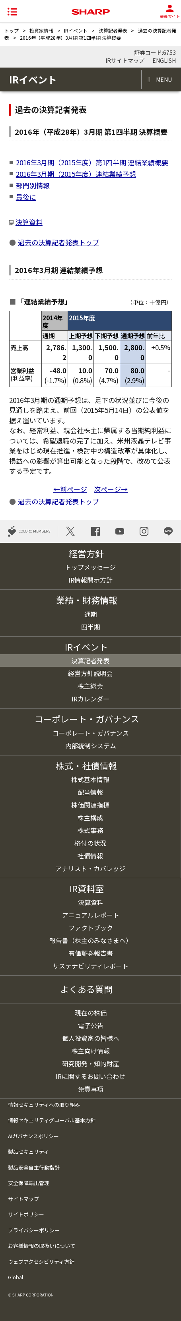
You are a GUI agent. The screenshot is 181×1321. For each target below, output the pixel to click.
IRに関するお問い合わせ (90, 1076)
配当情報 (90, 792)
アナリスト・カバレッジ (90, 868)
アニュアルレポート (90, 915)
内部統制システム (90, 745)
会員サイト (170, 11)
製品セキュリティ (28, 1151)
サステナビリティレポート (90, 965)
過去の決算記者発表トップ (58, 242)
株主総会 (90, 686)
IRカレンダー (90, 698)
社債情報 (90, 855)
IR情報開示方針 (90, 580)
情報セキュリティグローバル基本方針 (51, 1120)
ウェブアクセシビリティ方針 (41, 1261)
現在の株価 (91, 1012)
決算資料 (29, 222)
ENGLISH (163, 60)
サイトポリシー (26, 1214)
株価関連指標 (90, 805)
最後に (26, 197)
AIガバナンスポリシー (33, 1136)
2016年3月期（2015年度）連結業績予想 (76, 174)
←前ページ (70, 489)
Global (15, 1277)
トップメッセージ (90, 567)
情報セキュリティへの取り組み (44, 1104)
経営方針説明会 (90, 673)
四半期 (90, 626)
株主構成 (90, 817)
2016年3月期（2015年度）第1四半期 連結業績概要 (92, 162)
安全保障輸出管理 (28, 1183)
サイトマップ (23, 1199)
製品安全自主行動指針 (34, 1167)
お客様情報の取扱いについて (41, 1245)
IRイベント (76, 30)
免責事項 (90, 1089)
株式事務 (90, 830)
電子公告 (90, 1025)
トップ (11, 30)
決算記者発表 (113, 30)
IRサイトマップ (124, 60)
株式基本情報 (90, 779)
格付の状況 (90, 843)
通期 (90, 614)
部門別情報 (33, 185)
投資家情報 (41, 30)
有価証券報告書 (90, 953)
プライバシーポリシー (34, 1230)
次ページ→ (111, 489)
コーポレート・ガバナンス (91, 733)
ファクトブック (90, 927)
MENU (164, 79)
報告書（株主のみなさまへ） (90, 940)
